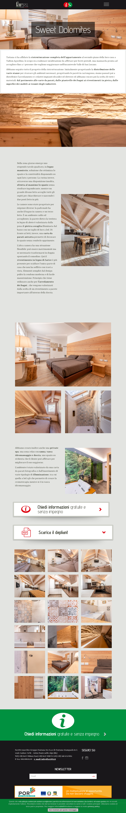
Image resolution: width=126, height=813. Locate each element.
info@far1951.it (48, 759)
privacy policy (94, 806)
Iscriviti (93, 776)
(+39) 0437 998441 (26, 756)
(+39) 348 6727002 (64, 756)
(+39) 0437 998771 (45, 756)
